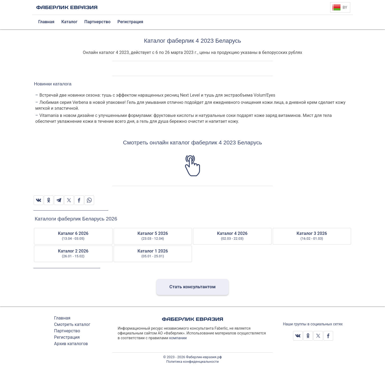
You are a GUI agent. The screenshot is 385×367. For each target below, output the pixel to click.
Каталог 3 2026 (312, 236)
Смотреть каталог (72, 324)
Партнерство (67, 330)
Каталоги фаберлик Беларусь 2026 (76, 219)
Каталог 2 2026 (73, 253)
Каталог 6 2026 (73, 236)
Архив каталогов (71, 343)
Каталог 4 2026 (232, 236)
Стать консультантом (193, 286)
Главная (62, 318)
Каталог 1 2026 (153, 253)
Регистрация (67, 337)
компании (178, 338)
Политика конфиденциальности (192, 362)
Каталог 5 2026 (153, 236)
